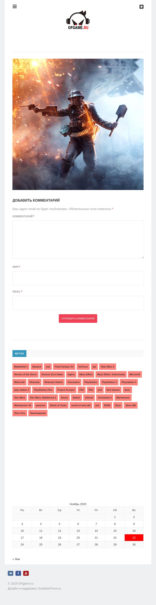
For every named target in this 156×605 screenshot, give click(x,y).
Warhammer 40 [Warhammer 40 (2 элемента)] (22, 405)
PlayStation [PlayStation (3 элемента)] (90, 382)
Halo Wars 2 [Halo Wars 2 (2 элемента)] (107, 366)
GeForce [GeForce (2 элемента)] (83, 366)
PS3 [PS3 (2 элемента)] (81, 390)
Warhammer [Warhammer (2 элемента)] (123, 397)
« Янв (16, 559)
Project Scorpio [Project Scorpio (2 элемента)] (66, 390)
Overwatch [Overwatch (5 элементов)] (74, 382)
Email (17, 291)
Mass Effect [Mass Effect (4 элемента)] (85, 374)
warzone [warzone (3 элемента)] (40, 405)
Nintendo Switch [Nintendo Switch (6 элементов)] (53, 382)
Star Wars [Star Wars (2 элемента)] (19, 397)
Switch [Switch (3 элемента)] (76, 397)
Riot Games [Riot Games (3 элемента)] (113, 390)
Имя (16, 266)
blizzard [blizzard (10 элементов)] (36, 366)
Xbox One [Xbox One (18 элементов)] (19, 413)
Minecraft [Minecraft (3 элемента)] (19, 382)
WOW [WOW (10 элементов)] (107, 405)
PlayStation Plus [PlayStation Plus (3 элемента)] (43, 390)
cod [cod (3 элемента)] (48, 366)
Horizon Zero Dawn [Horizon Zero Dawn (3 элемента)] (52, 374)
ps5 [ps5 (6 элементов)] (100, 390)
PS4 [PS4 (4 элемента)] (91, 390)
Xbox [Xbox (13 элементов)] (118, 405)
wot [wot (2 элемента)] (97, 405)
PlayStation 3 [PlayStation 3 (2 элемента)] (109, 382)
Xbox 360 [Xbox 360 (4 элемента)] (131, 405)
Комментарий (23, 216)
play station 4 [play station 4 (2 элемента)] (21, 390)
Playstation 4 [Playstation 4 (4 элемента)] (128, 382)
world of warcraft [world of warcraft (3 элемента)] (81, 405)
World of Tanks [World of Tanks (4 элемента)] (58, 405)
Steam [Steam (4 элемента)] (64, 397)
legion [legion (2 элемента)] (71, 374)
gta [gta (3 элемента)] (94, 366)
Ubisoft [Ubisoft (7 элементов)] (89, 397)
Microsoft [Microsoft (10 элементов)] (135, 374)
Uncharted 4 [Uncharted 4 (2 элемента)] (105, 397)
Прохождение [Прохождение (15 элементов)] (38, 413)
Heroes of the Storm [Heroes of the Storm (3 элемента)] (25, 374)
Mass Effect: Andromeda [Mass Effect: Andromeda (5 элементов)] (111, 374)
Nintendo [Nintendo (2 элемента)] (34, 382)
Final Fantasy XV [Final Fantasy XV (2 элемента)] (64, 366)
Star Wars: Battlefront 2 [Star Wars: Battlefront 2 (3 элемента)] (43, 397)
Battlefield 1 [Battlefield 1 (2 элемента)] (20, 366)
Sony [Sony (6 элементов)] (127, 390)
